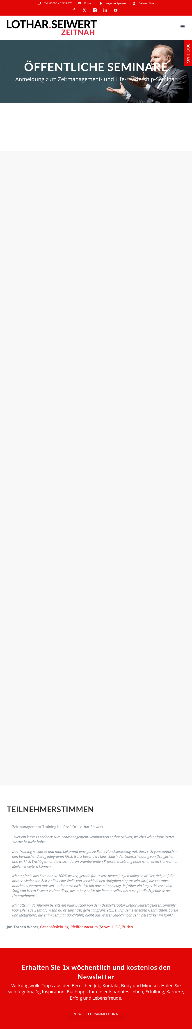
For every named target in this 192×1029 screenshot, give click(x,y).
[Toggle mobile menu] (183, 26)
